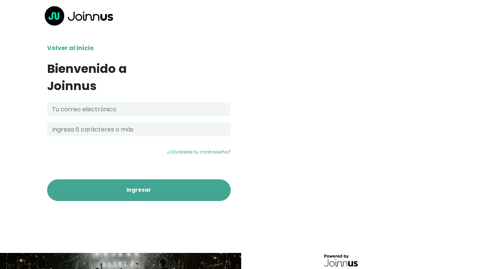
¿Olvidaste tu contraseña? (199, 152)
